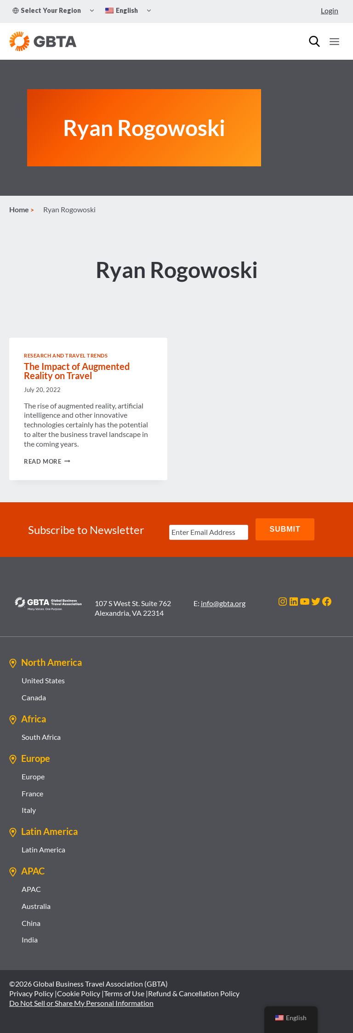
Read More (47, 461)
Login (329, 10)
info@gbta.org (223, 602)
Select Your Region (46, 10)
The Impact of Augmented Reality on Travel (77, 372)
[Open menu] (334, 41)
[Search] (314, 41)
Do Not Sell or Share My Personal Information (81, 1002)
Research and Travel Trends (66, 356)
